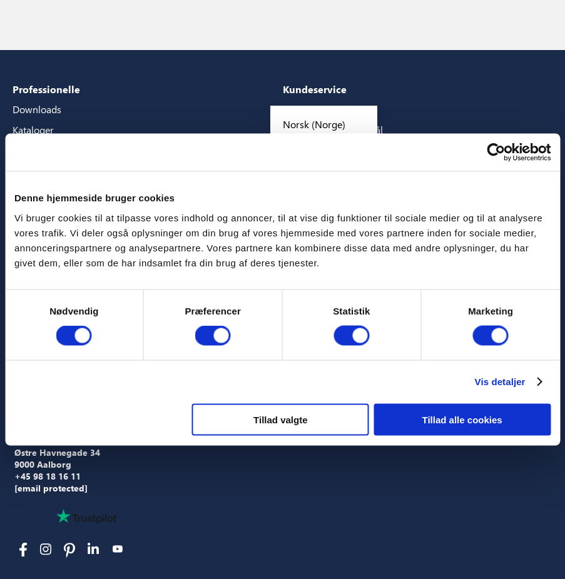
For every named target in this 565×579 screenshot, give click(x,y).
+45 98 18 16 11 (47, 476)
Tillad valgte (280, 419)
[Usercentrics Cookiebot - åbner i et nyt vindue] (496, 152)
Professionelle (46, 89)
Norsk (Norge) (314, 124)
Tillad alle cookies (462, 419)
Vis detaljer (500, 381)
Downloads (37, 109)
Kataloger (33, 129)
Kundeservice (315, 89)
